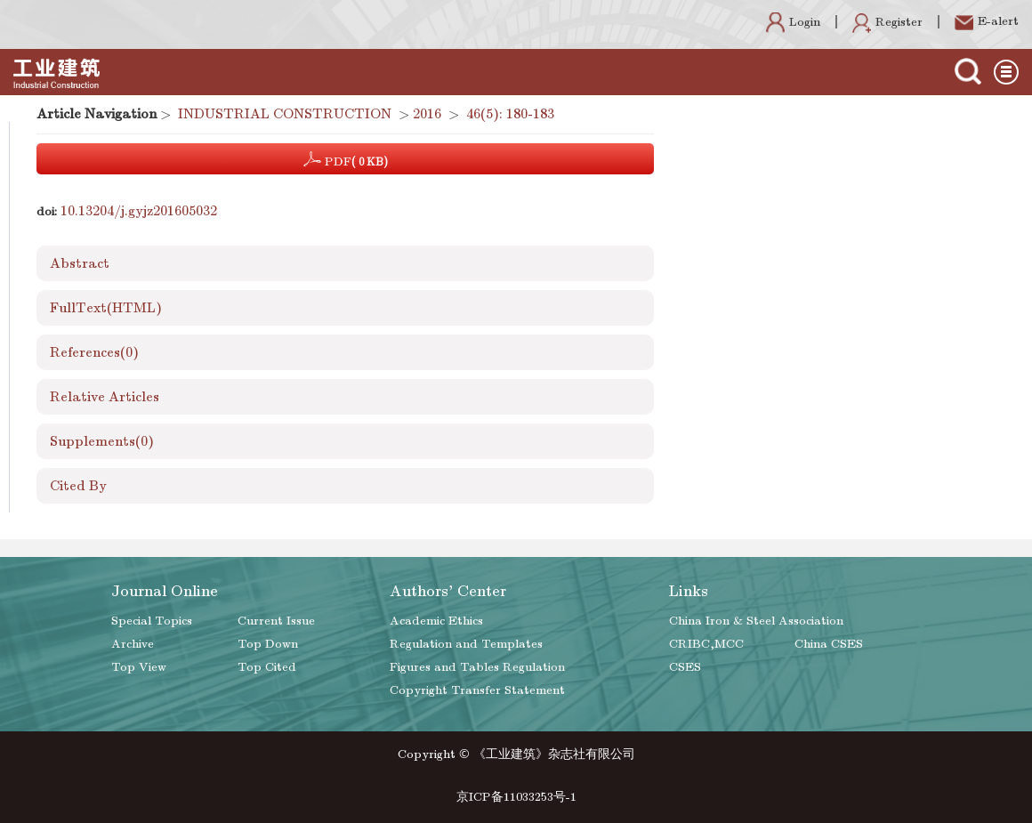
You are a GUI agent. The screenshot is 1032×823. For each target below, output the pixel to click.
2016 (427, 114)
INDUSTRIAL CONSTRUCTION (284, 114)
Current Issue (276, 620)
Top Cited (267, 666)
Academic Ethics (436, 620)
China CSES (828, 643)
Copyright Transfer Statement (477, 690)
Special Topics (151, 620)
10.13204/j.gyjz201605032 (138, 211)
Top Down (268, 643)
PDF (345, 159)
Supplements (102, 441)
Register (887, 21)
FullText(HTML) (106, 308)
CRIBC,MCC (706, 643)
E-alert (987, 20)
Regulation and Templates (466, 643)
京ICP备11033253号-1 (516, 796)
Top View (138, 666)
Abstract (79, 263)
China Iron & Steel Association (756, 620)
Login (793, 21)
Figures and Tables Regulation (477, 666)
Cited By (78, 486)
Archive (132, 643)
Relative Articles (104, 397)
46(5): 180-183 (510, 114)
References (94, 352)
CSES (685, 666)
